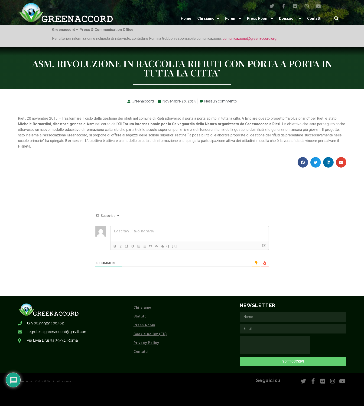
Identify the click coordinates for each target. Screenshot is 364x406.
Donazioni (290, 18)
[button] (336, 18)
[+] (179, 246)
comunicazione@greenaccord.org (249, 38)
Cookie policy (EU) (150, 334)
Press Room (260, 18)
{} (173, 246)
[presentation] (275, 345)
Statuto (140, 316)
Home (186, 18)
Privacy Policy (146, 343)
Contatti (314, 18)
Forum (233, 18)
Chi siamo (208, 18)
